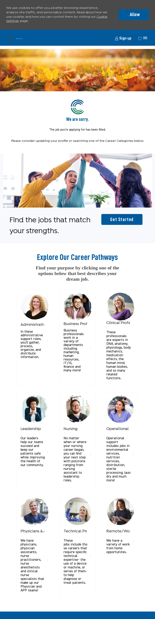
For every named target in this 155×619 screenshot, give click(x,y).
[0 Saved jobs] (142, 38)
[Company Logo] (19, 38)
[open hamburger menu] (10, 38)
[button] (80, 38)
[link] (123, 38)
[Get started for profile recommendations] (121, 219)
